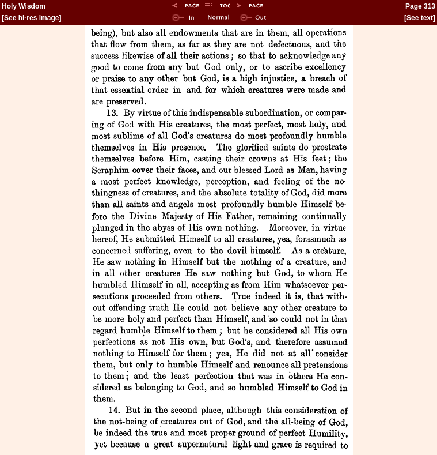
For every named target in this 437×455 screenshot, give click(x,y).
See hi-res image (31, 18)
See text (419, 18)
